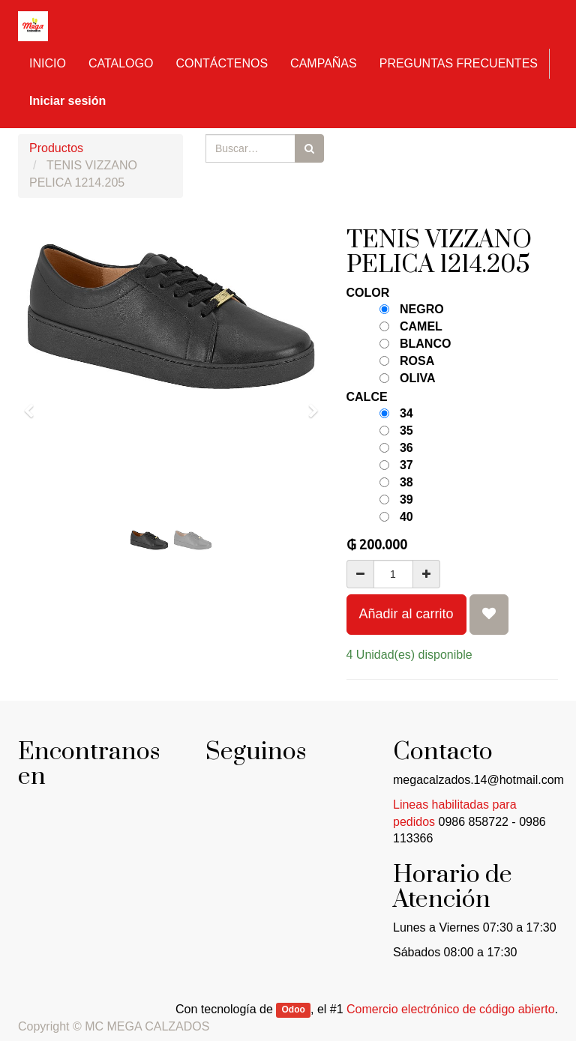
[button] (33, 404)
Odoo (293, 1010)
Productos (56, 148)
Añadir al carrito (406, 613)
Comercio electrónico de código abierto (450, 1009)
